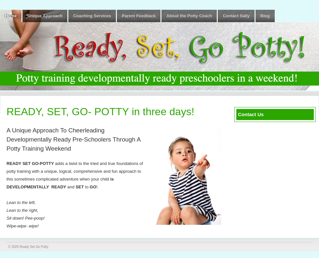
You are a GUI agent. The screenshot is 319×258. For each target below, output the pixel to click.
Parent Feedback (139, 15)
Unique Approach (44, 15)
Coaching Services (92, 15)
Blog (265, 15)
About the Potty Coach (189, 15)
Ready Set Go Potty (34, 247)
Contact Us (251, 114)
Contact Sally (236, 15)
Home (11, 15)
